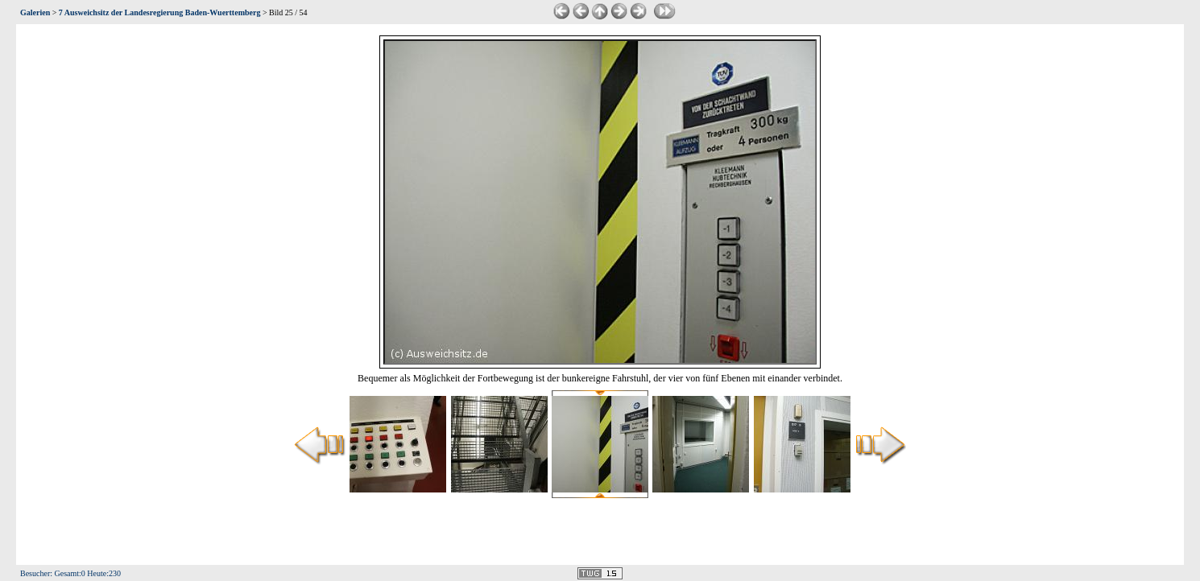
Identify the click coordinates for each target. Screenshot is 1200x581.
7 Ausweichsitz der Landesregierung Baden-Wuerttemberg (160, 12)
